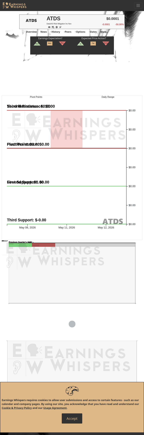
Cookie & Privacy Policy (17, 408)
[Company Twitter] (59, 27)
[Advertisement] (72, 75)
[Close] (72, 418)
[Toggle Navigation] (138, 5)
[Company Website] (56, 27)
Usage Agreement (55, 408)
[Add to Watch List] (48, 27)
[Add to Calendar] (52, 27)
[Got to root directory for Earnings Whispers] (14, 5)
